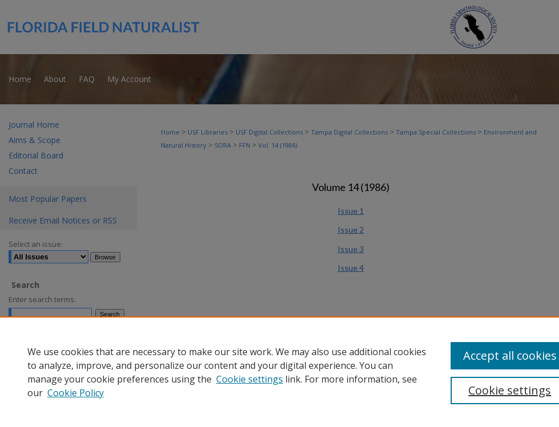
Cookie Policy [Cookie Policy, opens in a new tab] (75, 393)
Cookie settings (249, 379)
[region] (279, 371)
